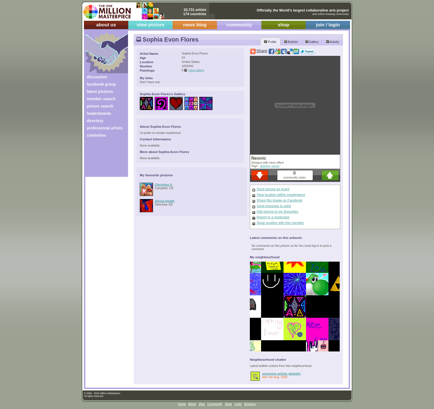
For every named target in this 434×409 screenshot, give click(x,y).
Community (215, 404)
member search (101, 99)
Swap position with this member (280, 223)
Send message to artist (274, 206)
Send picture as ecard (273, 189)
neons (275, 166)
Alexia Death (164, 201)
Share (261, 51)
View (201, 404)
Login (238, 404)
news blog (194, 25)
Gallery (312, 42)
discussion (97, 77)
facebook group (101, 84)
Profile (270, 42)
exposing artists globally (281, 373)
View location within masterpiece (281, 195)
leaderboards (99, 113)
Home (182, 404)
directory (95, 120)
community (239, 25)
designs (265, 166)
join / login (328, 25)
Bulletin (291, 42)
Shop (228, 404)
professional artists (105, 128)
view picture (151, 25)
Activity (332, 42)
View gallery (196, 70)
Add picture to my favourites (277, 212)
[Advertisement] (102, 159)
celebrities (96, 135)
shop (283, 25)
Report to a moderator (273, 217)
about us (106, 25)
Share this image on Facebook (279, 200)
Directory (250, 404)
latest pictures (100, 91)
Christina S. (164, 184)
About (192, 404)
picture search (100, 106)
